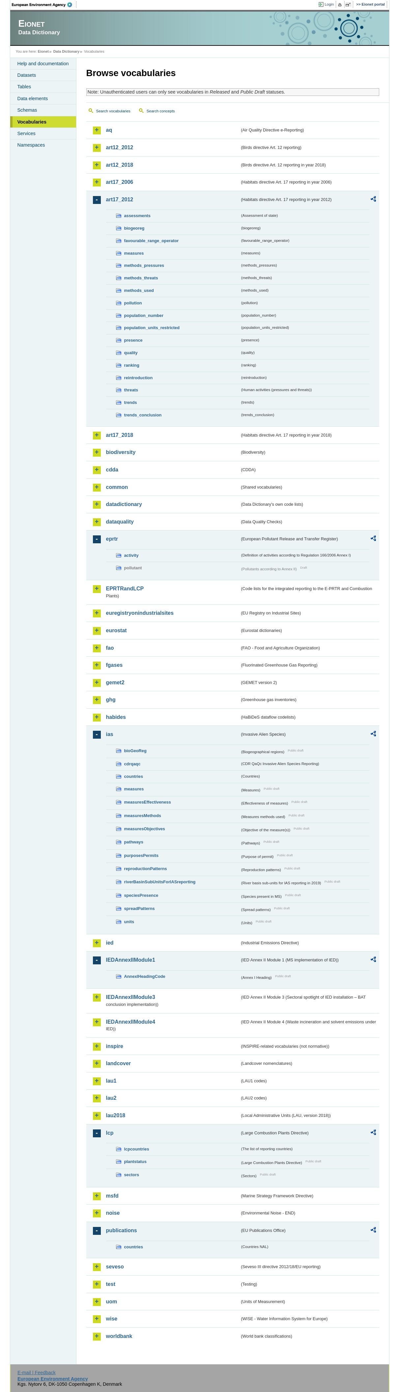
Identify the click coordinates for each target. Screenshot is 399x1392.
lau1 (111, 1081)
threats (131, 389)
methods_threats (141, 277)
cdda (112, 469)
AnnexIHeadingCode (144, 976)
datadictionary (124, 504)
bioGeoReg (135, 750)
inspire (114, 1046)
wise (112, 1318)
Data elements (32, 98)
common (117, 487)
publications (121, 1230)
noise (113, 1213)
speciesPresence (141, 895)
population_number (143, 315)
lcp (110, 1133)
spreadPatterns (139, 908)
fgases (114, 665)
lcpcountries (136, 1149)
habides (116, 717)
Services (26, 133)
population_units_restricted (152, 327)
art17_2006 (119, 182)
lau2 (111, 1098)
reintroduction (138, 377)
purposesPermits (141, 855)
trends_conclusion (143, 414)
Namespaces (31, 145)
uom (111, 1301)
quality (131, 352)
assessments (137, 215)
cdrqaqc (132, 763)
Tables (24, 86)
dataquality (120, 522)
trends (130, 402)
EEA (44, 4)
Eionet (43, 51)
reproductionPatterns (145, 868)
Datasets (26, 75)
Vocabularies (32, 122)
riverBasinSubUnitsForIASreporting (160, 881)
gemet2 (115, 682)
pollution (133, 302)
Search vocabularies (113, 111)
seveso (115, 1266)
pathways (133, 841)
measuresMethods (142, 815)
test (110, 1284)
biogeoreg (134, 228)
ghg (111, 699)
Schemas (27, 110)
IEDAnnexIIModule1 (130, 960)
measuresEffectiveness (147, 802)
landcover (118, 1063)
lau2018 (116, 1115)
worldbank (119, 1336)
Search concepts (161, 111)
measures (134, 253)
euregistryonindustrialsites (140, 613)
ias (109, 734)
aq (109, 130)
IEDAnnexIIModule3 (130, 997)
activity (131, 555)
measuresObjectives (144, 828)
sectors (131, 1174)
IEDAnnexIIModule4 (130, 1022)
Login (329, 4)
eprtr (112, 539)
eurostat (116, 630)
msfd (112, 1196)
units (129, 921)
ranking (131, 365)
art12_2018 (119, 165)
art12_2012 (119, 147)
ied (110, 943)
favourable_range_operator (151, 240)
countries (133, 776)
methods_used (139, 290)
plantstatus (135, 1161)
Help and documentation (43, 63)
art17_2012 (119, 199)
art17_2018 (119, 435)
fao (110, 648)
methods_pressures (144, 265)
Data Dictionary (66, 51)
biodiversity (121, 452)
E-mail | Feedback (36, 1372)
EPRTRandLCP (125, 588)
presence (133, 340)
